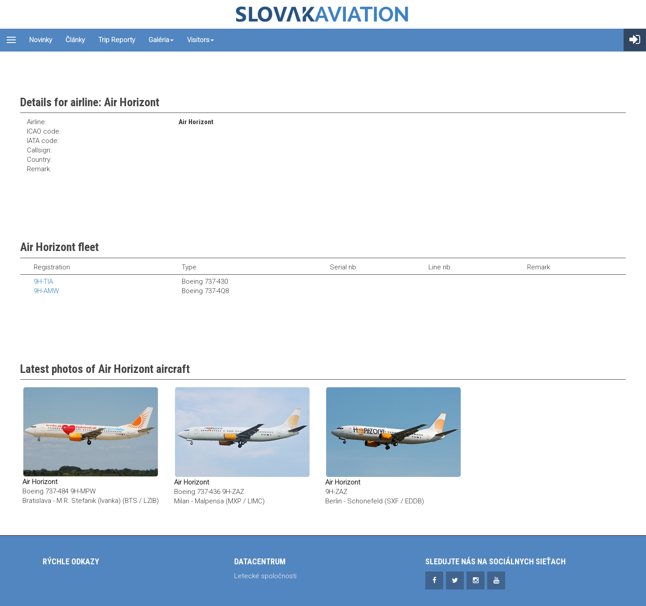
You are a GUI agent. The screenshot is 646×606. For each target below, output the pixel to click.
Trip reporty (116, 40)
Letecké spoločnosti (265, 576)
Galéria (161, 40)
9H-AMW (46, 291)
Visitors (200, 40)
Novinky (40, 40)
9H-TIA (43, 281)
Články (75, 40)
